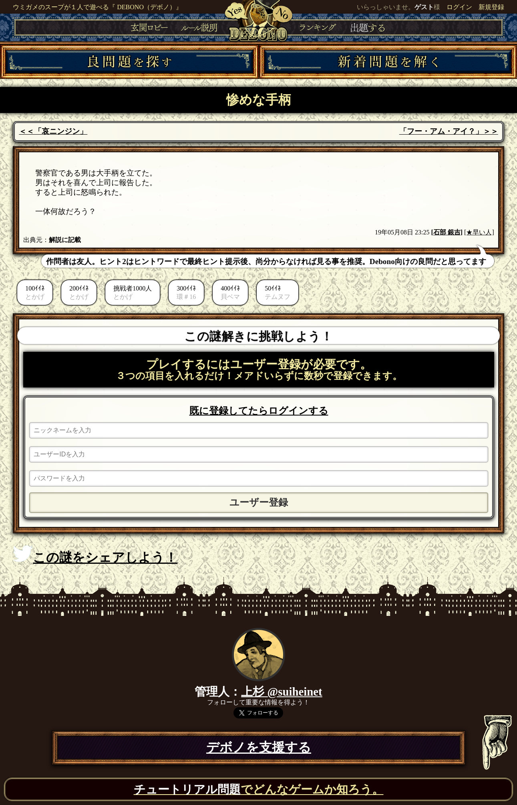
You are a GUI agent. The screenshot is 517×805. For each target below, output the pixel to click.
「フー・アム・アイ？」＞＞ (448, 131)
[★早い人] (479, 232)
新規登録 (491, 7)
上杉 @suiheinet (281, 691)
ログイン (459, 7)
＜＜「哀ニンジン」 (53, 131)
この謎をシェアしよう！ (95, 555)
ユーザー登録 (258, 502)
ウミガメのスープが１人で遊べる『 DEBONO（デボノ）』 (97, 7)
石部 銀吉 (447, 232)
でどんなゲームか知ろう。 (259, 789)
